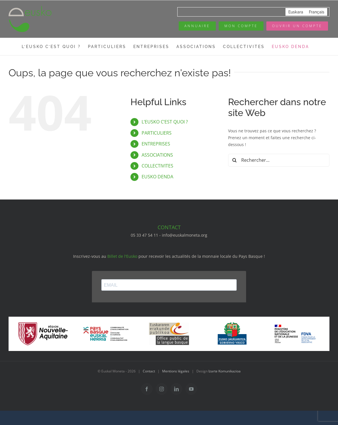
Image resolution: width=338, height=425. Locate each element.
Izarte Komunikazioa (224, 371)
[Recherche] (234, 160)
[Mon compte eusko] (241, 26)
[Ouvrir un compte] (297, 26)
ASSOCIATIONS (157, 155)
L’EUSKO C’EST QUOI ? (165, 122)
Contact (149, 371)
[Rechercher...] (278, 160)
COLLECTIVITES (157, 166)
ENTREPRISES (156, 144)
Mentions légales (175, 371)
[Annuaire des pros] (197, 26)
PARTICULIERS (157, 133)
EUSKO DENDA (157, 176)
